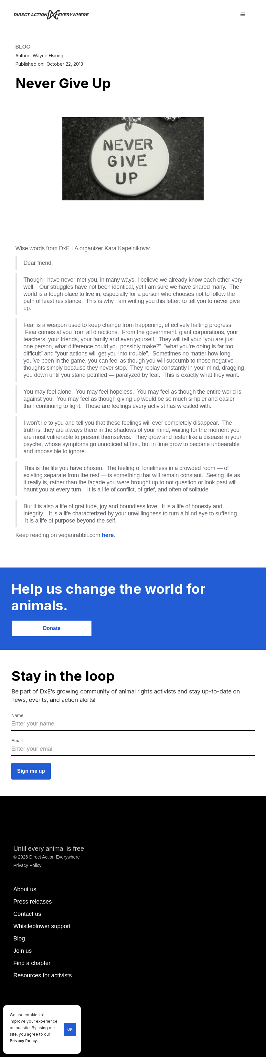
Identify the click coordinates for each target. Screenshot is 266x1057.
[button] (243, 14)
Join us (22, 951)
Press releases (32, 901)
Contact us (27, 914)
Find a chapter (31, 963)
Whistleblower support (41, 926)
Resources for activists (42, 975)
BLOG (23, 47)
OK (70, 1029)
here (108, 535)
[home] (55, 14)
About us (24, 889)
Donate (51, 628)
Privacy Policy (23, 1041)
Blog (19, 938)
